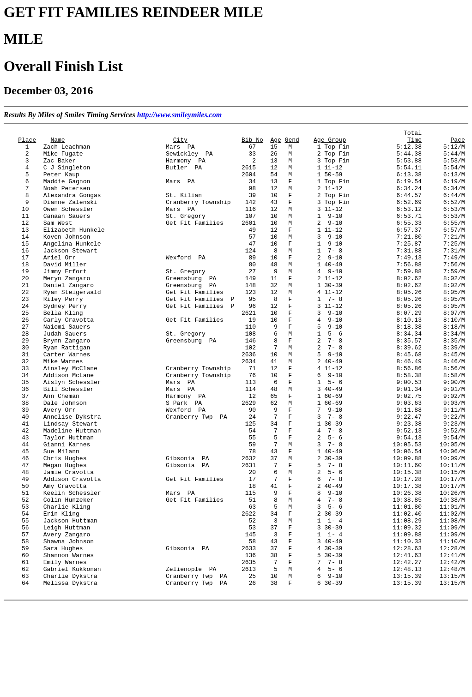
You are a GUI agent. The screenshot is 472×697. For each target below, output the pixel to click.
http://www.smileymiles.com (179, 115)
